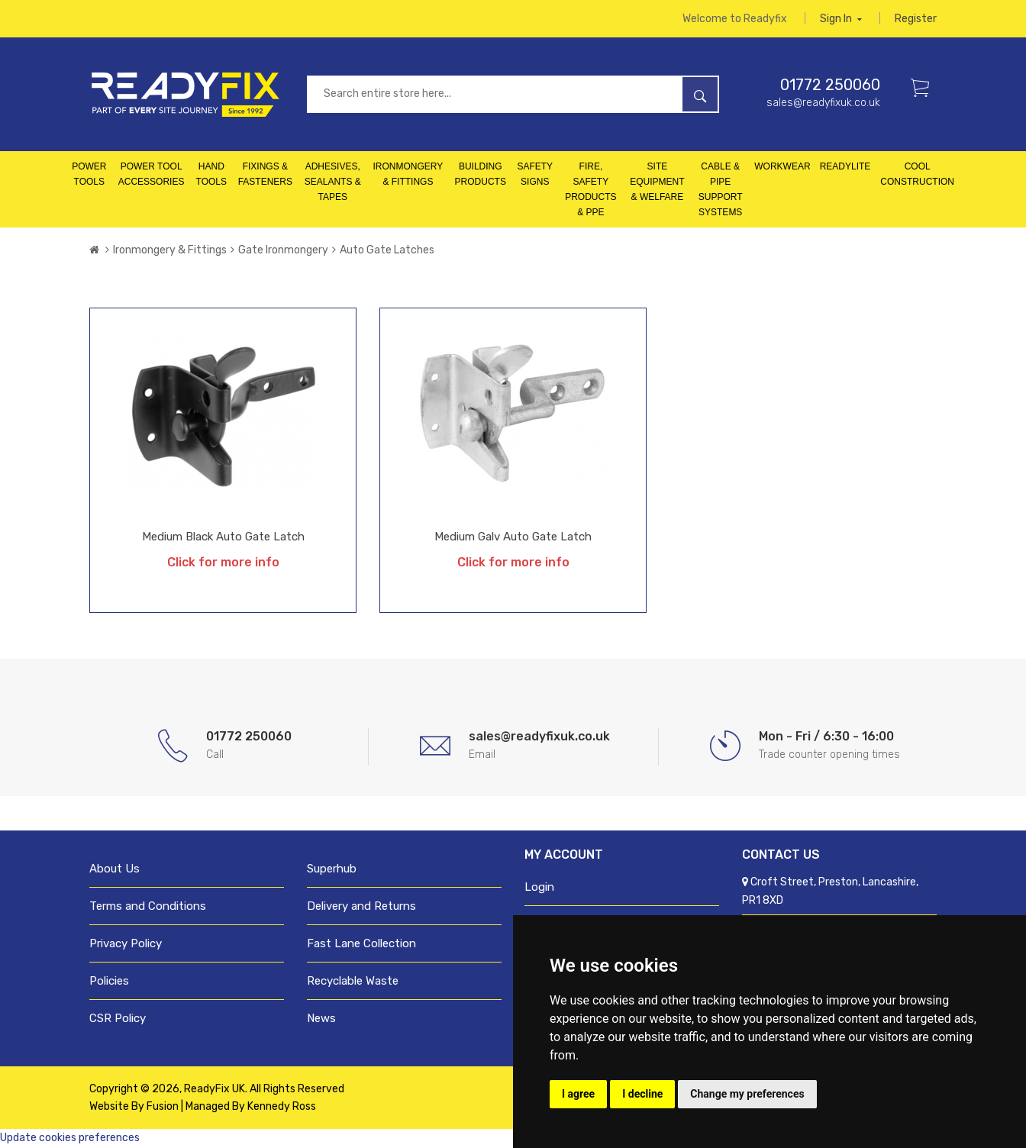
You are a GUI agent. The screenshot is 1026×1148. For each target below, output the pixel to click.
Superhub (332, 869)
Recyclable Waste (352, 981)
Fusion (163, 1107)
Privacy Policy (125, 944)
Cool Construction (917, 175)
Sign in (841, 18)
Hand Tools (211, 175)
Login (539, 888)
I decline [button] (642, 1094)
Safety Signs (535, 175)
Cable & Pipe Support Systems (721, 190)
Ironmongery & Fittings (408, 175)
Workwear (782, 167)
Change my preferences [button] (747, 1094)
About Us (114, 869)
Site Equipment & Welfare (657, 182)
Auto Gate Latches (387, 250)
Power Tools (89, 175)
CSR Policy (117, 1019)
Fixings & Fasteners (265, 175)
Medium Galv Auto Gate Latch (513, 537)
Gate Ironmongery (283, 250)
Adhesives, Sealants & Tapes (333, 182)
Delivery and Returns (361, 907)
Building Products (480, 175)
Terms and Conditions (147, 907)
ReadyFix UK (214, 1089)
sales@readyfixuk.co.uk (823, 103)
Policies (109, 981)
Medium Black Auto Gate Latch (223, 537)
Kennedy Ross (281, 1107)
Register (916, 18)
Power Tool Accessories (151, 175)
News (321, 1019)
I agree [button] (578, 1094)
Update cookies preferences (70, 1138)
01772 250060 (830, 85)
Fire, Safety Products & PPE (590, 190)
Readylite (845, 167)
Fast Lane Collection (361, 944)
